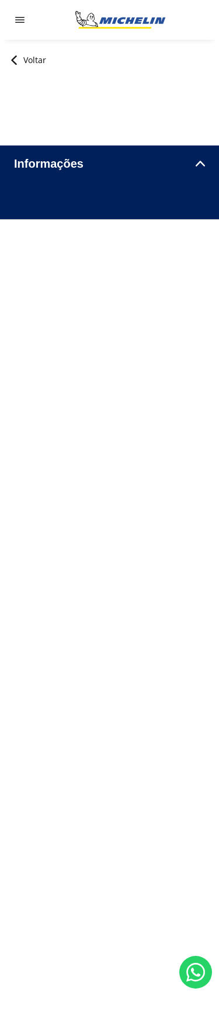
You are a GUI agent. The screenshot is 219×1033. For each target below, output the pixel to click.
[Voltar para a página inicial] (120, 19)
